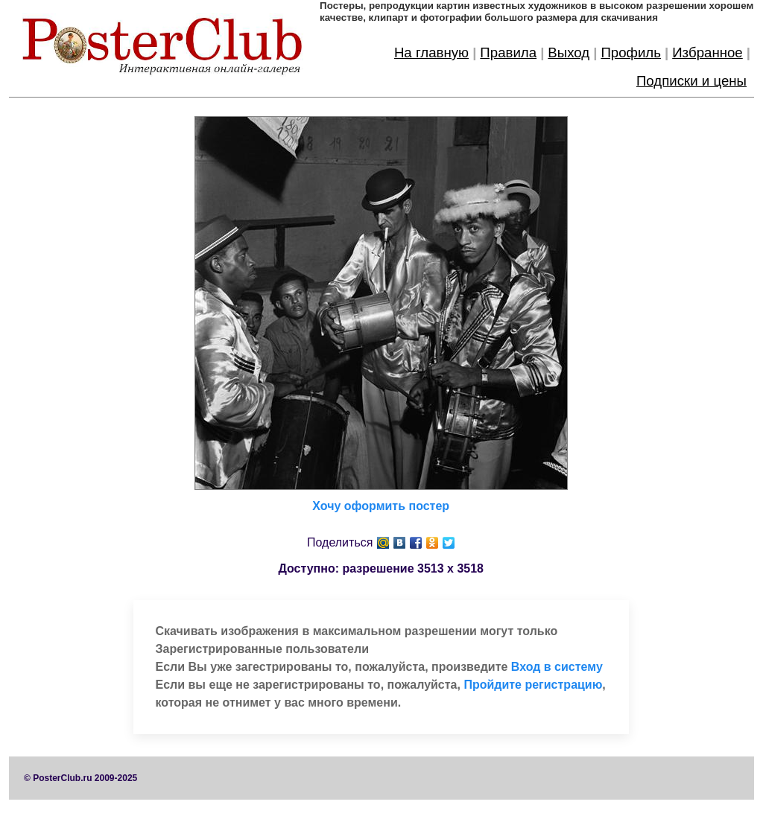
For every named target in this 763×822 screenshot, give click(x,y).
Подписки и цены (691, 81)
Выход (568, 52)
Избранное (707, 52)
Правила (508, 52)
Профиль (631, 52)
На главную (431, 52)
